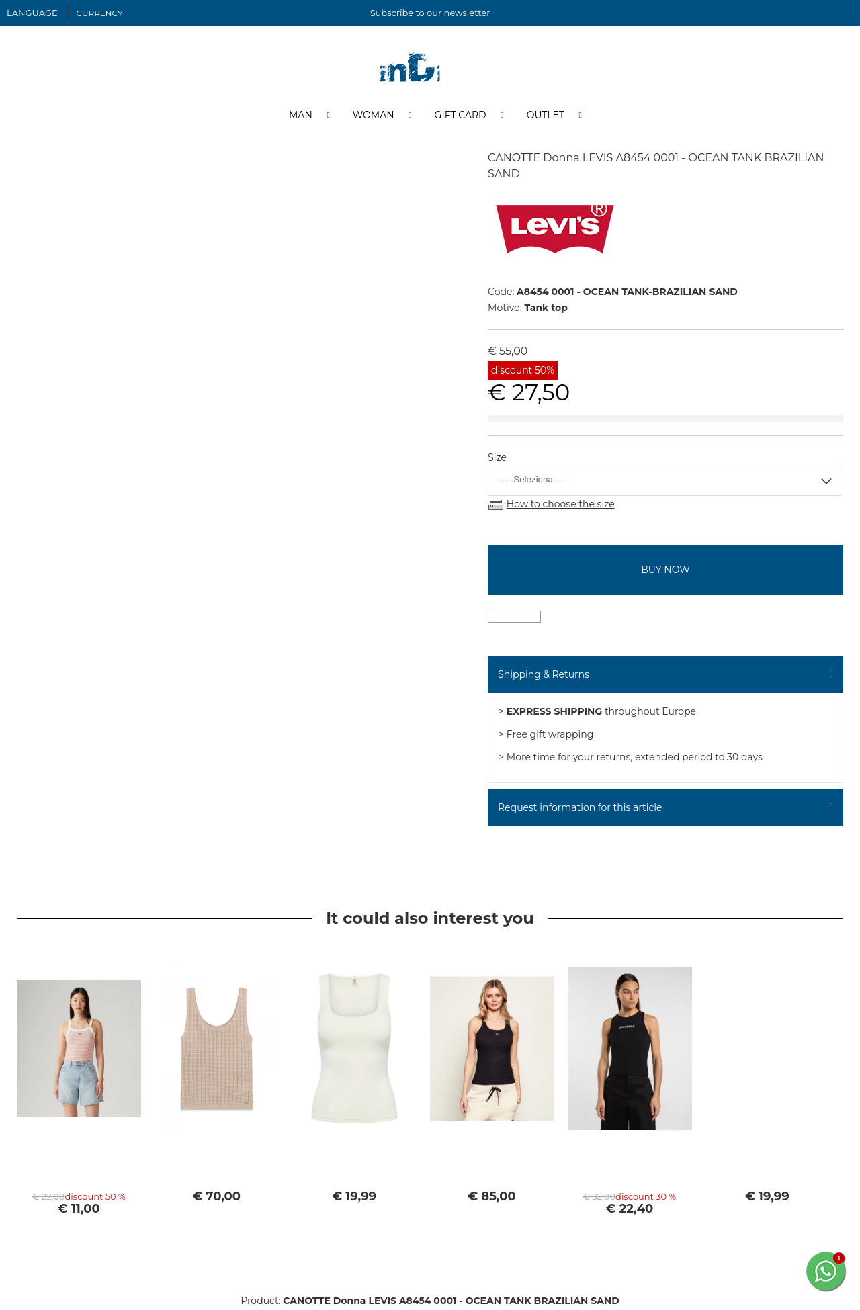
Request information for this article (580, 809)
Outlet (545, 116)
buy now (665, 571)
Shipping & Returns (543, 676)
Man (300, 116)
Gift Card (460, 116)
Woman (373, 116)
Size (497, 459)
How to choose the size (561, 505)
